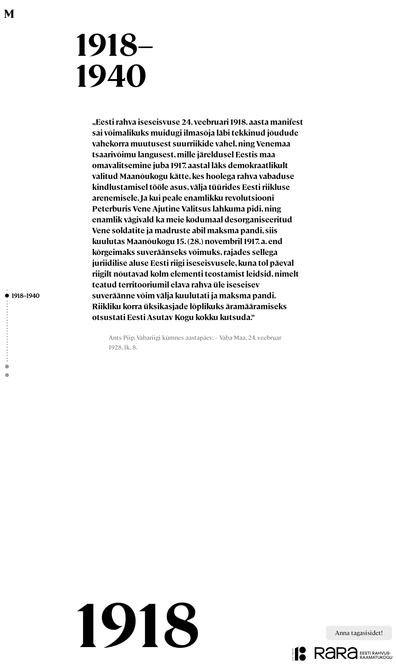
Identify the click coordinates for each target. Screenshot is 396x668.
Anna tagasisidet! (359, 632)
